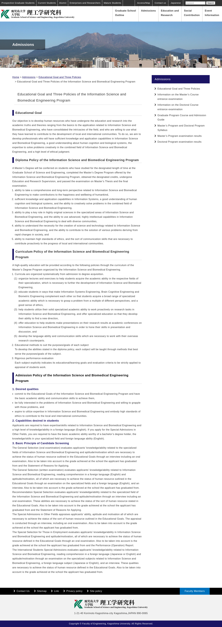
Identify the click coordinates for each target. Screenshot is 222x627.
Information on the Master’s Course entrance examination (178, 96)
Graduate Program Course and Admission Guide (182, 117)
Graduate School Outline (125, 12)
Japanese (176, 3)
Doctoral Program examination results (180, 141)
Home (15, 77)
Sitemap (42, 591)
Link (56, 591)
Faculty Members (195, 591)
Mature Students (112, 3)
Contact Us (23, 591)
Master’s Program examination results (180, 136)
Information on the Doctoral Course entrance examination (178, 107)
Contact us (160, 3)
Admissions (148, 10)
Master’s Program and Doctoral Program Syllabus (181, 127)
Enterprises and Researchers (85, 3)
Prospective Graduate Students (18, 3)
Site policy (96, 591)
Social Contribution (192, 12)
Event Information (212, 12)
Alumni (62, 3)
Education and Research (170, 12)
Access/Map (143, 3)
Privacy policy (74, 591)
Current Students (47, 3)
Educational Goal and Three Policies (60, 77)
